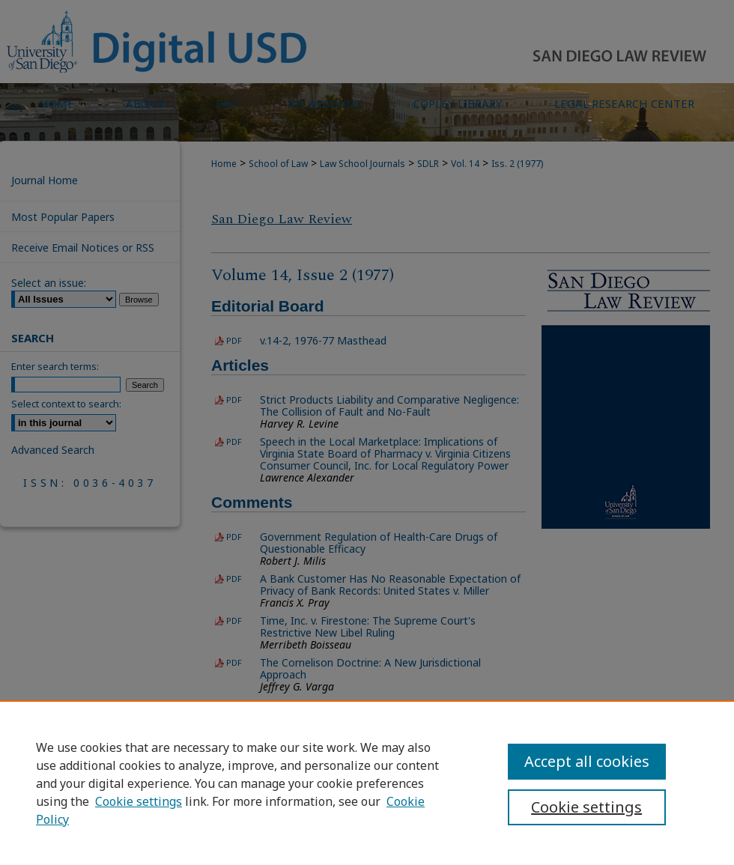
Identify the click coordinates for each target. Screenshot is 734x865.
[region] (367, 782)
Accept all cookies (586, 761)
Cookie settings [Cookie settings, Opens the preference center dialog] (586, 807)
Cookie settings (138, 801)
